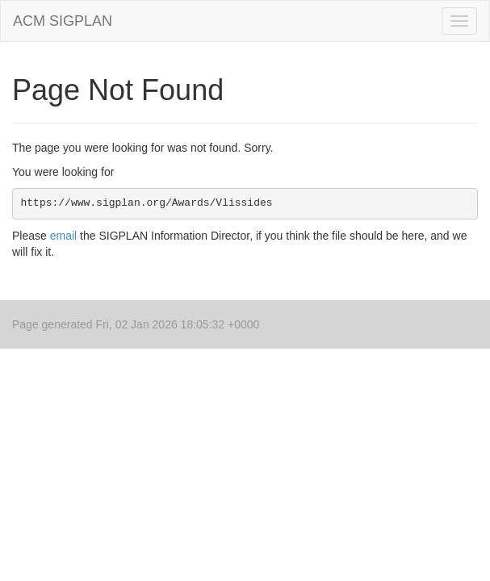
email (63, 235)
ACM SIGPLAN (62, 21)
